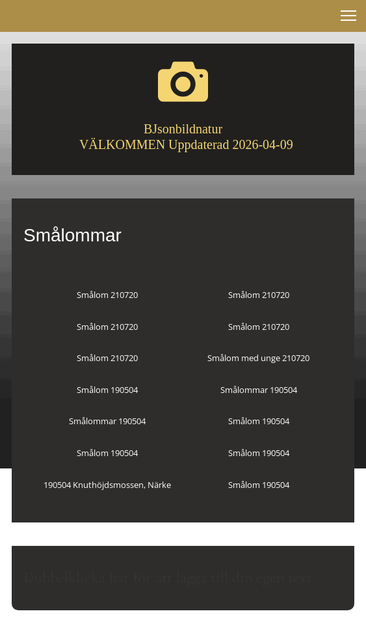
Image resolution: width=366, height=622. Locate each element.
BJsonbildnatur (183, 129)
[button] (348, 15)
